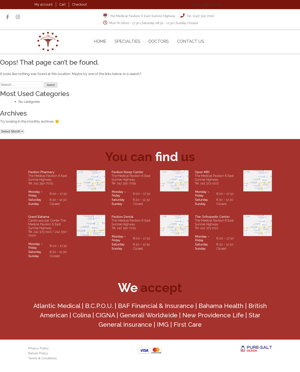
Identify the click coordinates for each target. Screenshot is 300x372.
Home (100, 41)
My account (43, 4)
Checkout (79, 4)
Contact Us (190, 41)
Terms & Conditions (42, 358)
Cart (62, 4)
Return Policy (38, 353)
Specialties (127, 41)
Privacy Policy (38, 348)
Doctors (159, 41)
